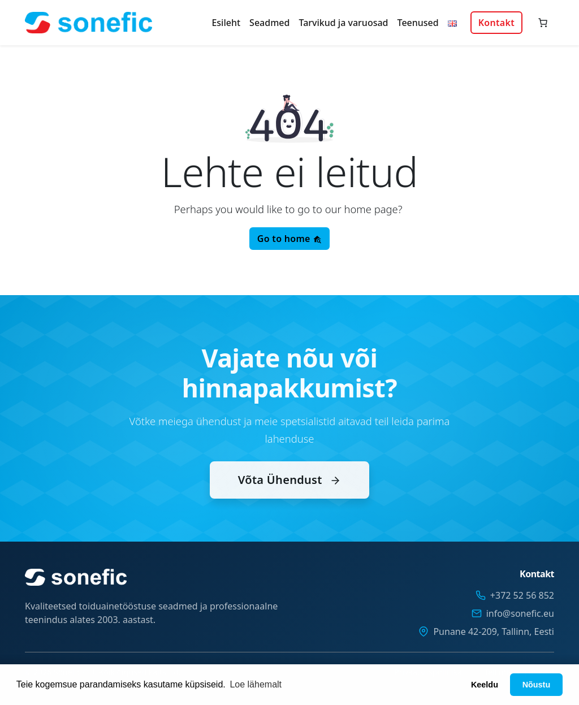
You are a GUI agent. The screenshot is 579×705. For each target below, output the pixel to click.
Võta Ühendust (289, 492)
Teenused (418, 22)
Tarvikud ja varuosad (343, 22)
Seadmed (269, 22)
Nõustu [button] (536, 684)
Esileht (225, 22)
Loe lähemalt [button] (256, 684)
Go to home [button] (289, 238)
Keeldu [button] (484, 684)
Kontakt (496, 22)
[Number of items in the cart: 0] (543, 22)
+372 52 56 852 (522, 595)
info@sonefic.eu (520, 613)
